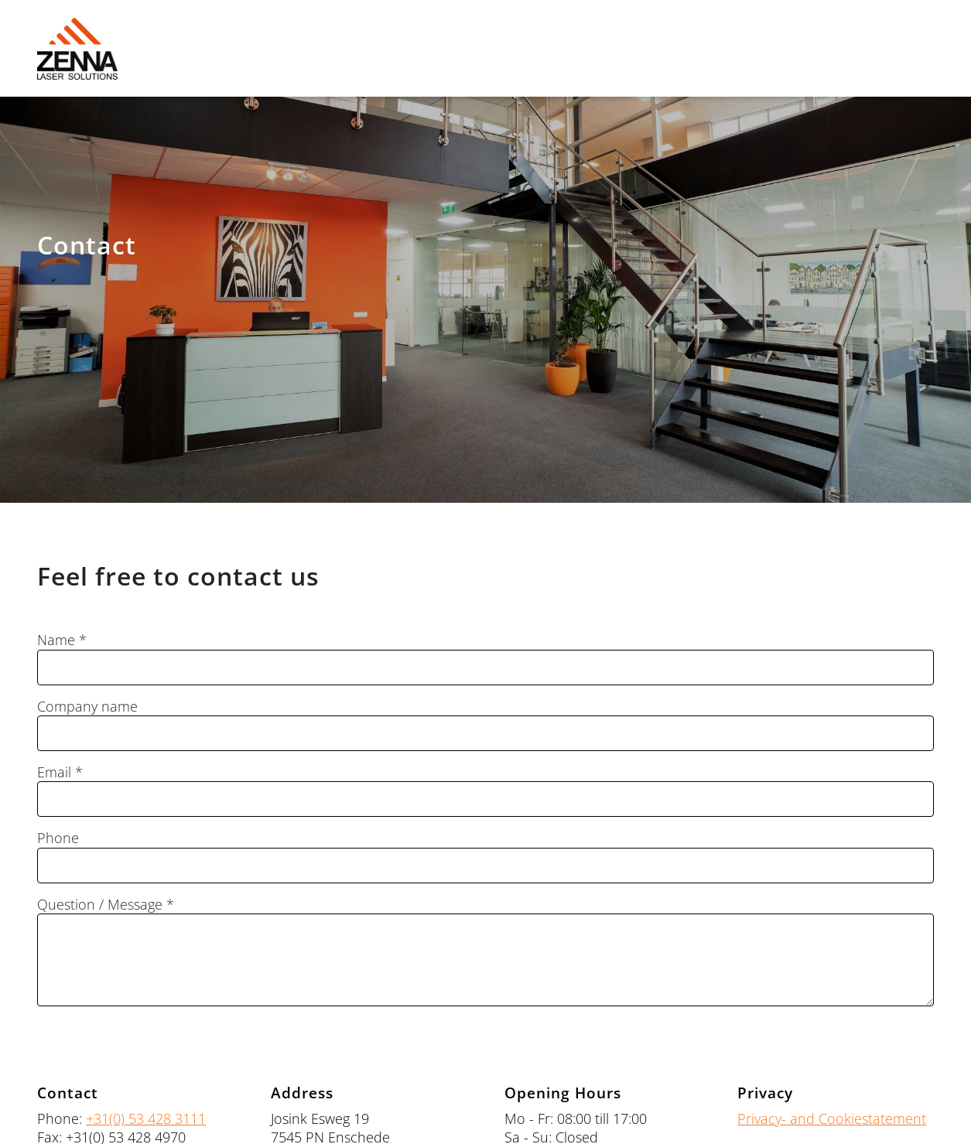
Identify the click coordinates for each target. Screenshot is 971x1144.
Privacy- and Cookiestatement (831, 1118)
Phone (58, 838)
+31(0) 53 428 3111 (146, 1118)
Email (54, 772)
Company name (87, 706)
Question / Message (99, 904)
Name (56, 640)
